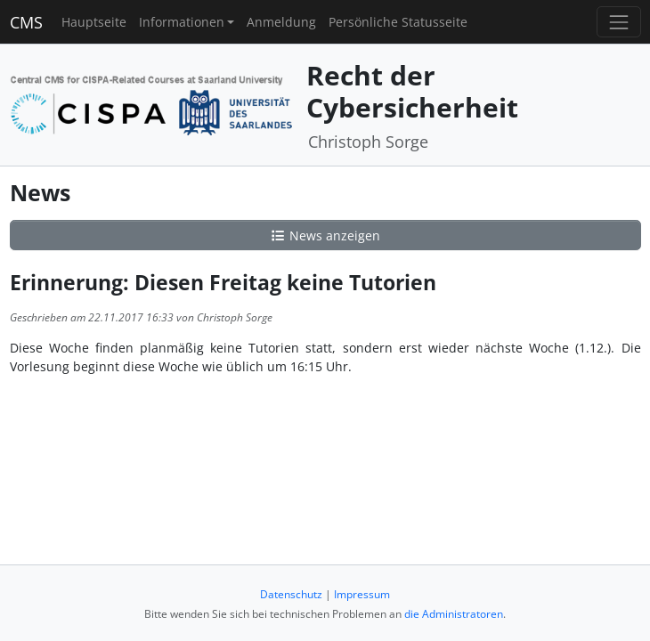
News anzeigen (325, 235)
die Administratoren (453, 613)
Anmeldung (281, 21)
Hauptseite (93, 21)
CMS (26, 22)
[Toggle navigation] (618, 21)
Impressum (362, 594)
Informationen (181, 21)
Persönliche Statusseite (398, 21)
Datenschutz (291, 594)
